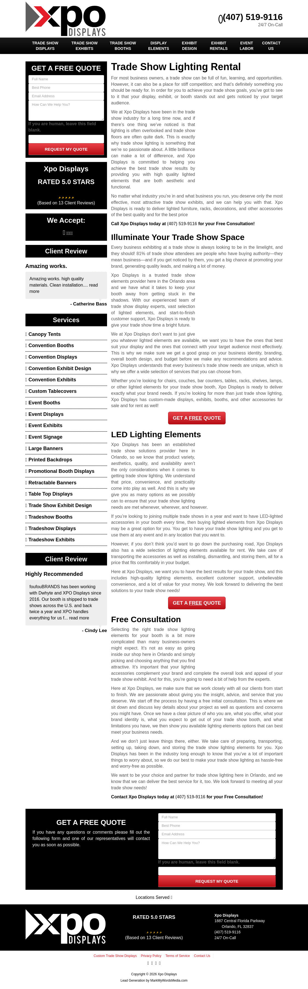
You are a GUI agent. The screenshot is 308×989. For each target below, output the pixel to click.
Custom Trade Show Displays (115, 956)
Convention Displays (51, 357)
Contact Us (271, 46)
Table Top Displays (49, 494)
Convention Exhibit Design (58, 368)
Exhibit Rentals (219, 46)
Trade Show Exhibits (84, 46)
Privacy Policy (151, 956)
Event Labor (247, 46)
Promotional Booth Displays (60, 471)
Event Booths (43, 402)
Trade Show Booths (123, 46)
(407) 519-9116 (250, 17)
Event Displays (44, 414)
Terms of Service (177, 956)
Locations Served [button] (154, 897)
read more (79, 618)
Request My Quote (66, 149)
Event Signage (44, 437)
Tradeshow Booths (49, 517)
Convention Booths (49, 345)
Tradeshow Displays (50, 528)
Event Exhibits (44, 425)
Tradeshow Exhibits (50, 539)
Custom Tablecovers (51, 391)
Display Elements (158, 46)
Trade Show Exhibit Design (58, 505)
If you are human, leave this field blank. (62, 126)
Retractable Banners (51, 482)
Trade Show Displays (45, 46)
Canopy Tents (43, 334)
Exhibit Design (189, 46)
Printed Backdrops (49, 459)
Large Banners (44, 448)
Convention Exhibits (50, 379)
